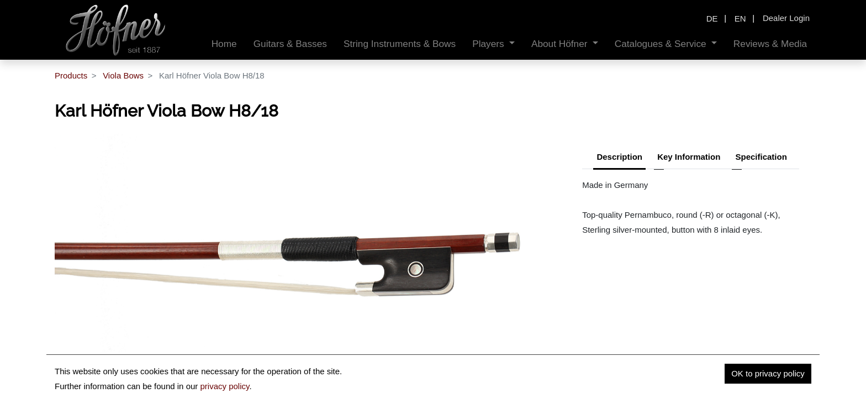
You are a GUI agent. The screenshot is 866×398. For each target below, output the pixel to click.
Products (71, 75)
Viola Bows (123, 75)
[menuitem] (224, 44)
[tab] (761, 158)
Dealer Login (786, 18)
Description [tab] (619, 156)
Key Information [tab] (688, 156)
